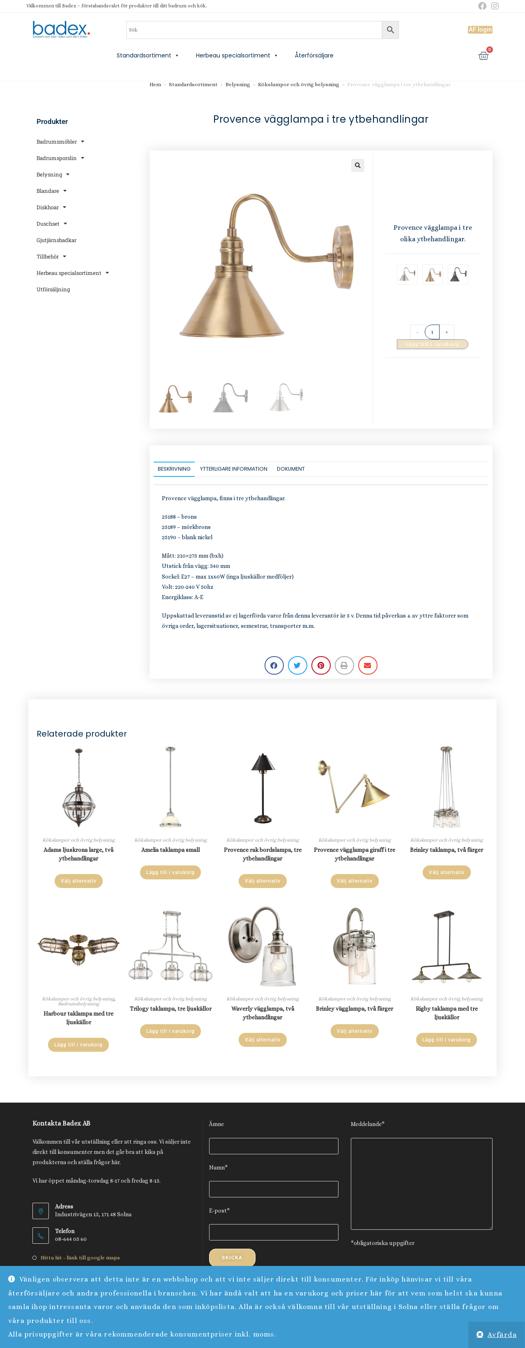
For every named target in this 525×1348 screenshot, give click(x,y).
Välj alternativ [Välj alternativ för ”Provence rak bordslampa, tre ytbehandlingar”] (263, 881)
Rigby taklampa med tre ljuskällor (447, 1013)
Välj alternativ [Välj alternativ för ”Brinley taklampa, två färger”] (447, 872)
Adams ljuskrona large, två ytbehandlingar (78, 854)
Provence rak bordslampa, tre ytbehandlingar (263, 854)
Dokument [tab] (291, 468)
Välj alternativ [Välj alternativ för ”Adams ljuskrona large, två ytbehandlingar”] (79, 881)
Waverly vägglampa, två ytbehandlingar (262, 1013)
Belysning (53, 174)
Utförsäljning (53, 289)
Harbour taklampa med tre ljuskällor (78, 1017)
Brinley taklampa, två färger (446, 850)
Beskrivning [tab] (174, 468)
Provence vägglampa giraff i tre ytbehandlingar (354, 854)
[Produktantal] (432, 332)
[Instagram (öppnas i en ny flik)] (494, 6)
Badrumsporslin (60, 158)
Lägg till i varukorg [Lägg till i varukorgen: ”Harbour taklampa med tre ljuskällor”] (78, 1045)
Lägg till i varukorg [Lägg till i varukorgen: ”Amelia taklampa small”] (170, 872)
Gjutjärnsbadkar (56, 240)
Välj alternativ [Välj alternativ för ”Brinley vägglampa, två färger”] (355, 1031)
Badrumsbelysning (78, 1004)
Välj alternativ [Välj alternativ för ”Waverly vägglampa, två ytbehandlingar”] (263, 1040)
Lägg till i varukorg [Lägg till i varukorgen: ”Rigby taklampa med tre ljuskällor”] (446, 1040)
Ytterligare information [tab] (233, 468)
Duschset (52, 223)
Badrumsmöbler (60, 141)
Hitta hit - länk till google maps (80, 1257)
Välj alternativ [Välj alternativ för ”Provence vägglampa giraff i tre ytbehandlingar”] (355, 881)
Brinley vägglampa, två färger (354, 1008)
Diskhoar (51, 207)
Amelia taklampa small (170, 850)
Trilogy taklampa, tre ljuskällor (171, 1008)
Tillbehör (51, 256)
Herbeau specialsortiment (237, 55)
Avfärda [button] (502, 1335)
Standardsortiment (148, 55)
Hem (155, 84)
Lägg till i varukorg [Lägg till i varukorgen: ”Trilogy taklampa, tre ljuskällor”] (170, 1031)
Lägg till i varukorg (432, 344)
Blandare (52, 190)
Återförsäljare (314, 55)
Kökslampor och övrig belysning (298, 84)
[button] (357, 165)
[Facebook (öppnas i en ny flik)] (482, 6)
